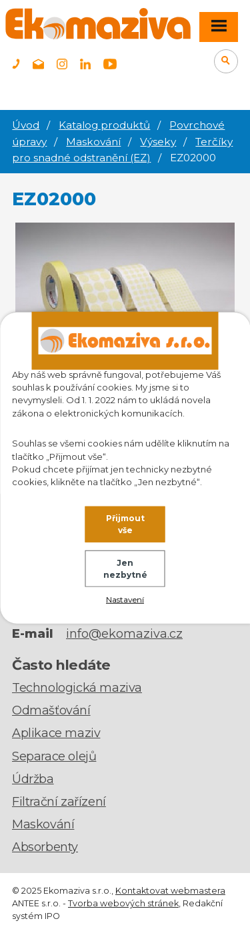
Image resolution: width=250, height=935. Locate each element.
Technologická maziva (77, 687)
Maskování (93, 141)
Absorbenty (45, 847)
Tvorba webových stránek (123, 903)
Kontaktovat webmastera (170, 891)
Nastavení (125, 599)
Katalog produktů (104, 125)
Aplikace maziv (56, 733)
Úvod (25, 125)
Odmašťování (51, 710)
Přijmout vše (125, 524)
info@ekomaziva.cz (124, 633)
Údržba (33, 779)
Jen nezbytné (125, 569)
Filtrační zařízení (59, 801)
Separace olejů (54, 756)
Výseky (158, 141)
